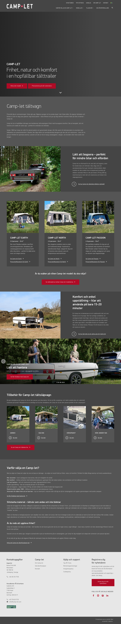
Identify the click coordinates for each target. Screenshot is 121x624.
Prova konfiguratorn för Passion (95, 262)
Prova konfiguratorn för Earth (19, 262)
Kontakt (37, 569)
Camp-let (40, 563)
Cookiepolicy (67, 572)
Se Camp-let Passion (92, 259)
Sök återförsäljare (40, 566)
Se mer (15, 438)
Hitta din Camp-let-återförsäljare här (18, 543)
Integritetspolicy (68, 569)
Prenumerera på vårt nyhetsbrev (42, 86)
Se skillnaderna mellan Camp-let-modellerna (59, 282)
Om (36, 563)
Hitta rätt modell (16, 86)
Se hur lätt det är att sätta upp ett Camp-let (92, 334)
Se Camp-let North (53, 259)
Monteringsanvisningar (70, 566)
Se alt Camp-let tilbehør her (19, 447)
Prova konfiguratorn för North (57, 262)
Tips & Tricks (67, 563)
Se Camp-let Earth (16, 259)
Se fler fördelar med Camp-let (20, 377)
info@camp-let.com (15, 602)
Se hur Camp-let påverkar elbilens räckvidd (91, 184)
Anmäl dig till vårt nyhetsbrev (103, 582)
